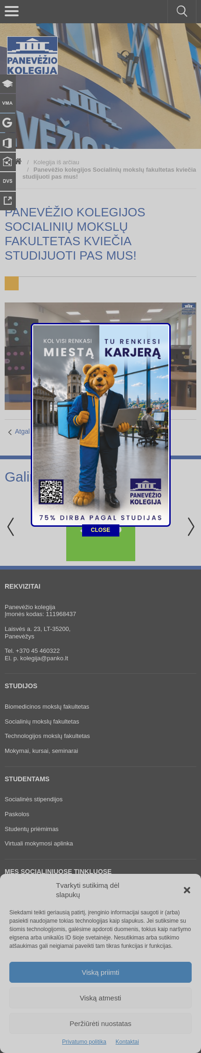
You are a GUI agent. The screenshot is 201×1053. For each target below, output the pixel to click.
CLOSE (100, 332)
